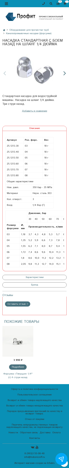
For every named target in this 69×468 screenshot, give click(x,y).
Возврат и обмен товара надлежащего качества (35, 400)
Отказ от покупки (34, 419)
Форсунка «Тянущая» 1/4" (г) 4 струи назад (17, 375)
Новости (13, 432)
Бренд (34, 285)
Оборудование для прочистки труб (29, 30)
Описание (34, 128)
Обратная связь (29, 432)
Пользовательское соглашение (34, 394)
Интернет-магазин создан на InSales (34, 463)
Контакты (34, 438)
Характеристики (35, 277)
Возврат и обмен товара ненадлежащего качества (34, 405)
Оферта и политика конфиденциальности (34, 389)
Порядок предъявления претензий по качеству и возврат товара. (34, 412)
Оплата (56, 432)
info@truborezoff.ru (34, 457)
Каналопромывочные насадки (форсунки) (28, 33)
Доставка (45, 432)
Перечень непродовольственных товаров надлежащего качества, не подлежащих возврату (34, 426)
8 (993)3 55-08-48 (34, 453)
